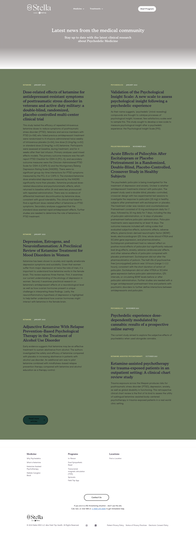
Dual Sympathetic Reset (75, 464)
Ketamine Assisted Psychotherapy (34, 468)
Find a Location (115, 459)
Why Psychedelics (34, 459)
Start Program (147, 9)
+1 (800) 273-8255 (99, 509)
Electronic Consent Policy (158, 525)
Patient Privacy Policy (115, 525)
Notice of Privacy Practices (136, 525)
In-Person (72, 459)
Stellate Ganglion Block (33, 474)
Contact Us (97, 498)
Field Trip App (73, 481)
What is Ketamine (34, 463)
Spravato (71, 477)
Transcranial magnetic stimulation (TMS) (76, 471)
